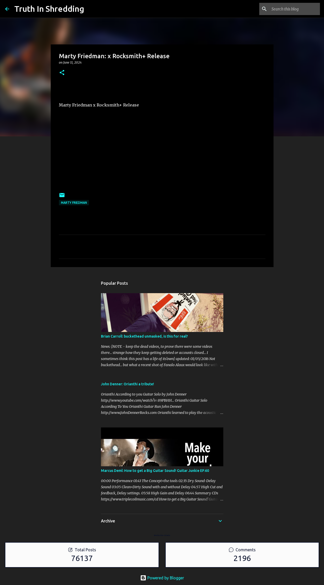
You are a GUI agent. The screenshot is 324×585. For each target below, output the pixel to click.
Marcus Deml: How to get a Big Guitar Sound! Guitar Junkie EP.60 (155, 471)
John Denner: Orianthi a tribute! (127, 384)
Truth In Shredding (49, 8)
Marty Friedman (74, 202)
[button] (62, 72)
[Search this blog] (293, 9)
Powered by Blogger (162, 578)
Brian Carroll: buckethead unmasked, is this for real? (144, 336)
